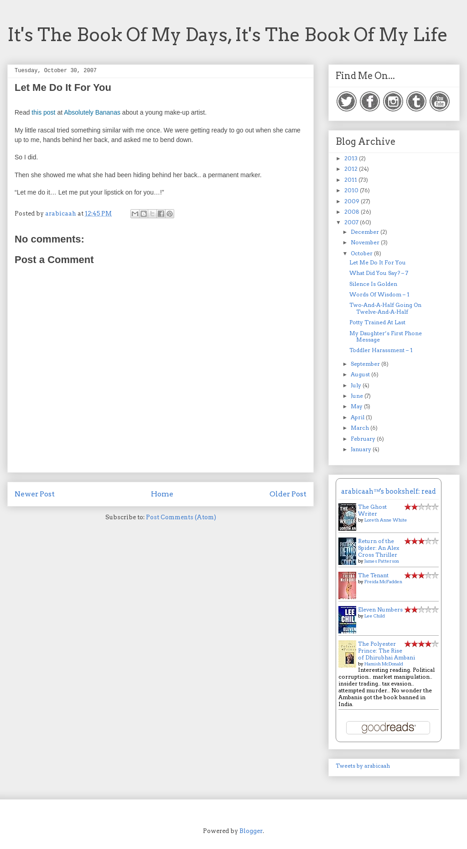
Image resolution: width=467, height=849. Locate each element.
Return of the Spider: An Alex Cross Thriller (378, 548)
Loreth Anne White (385, 519)
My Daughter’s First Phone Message (385, 336)
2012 (351, 168)
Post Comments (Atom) (181, 517)
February (364, 438)
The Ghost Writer (372, 510)
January (362, 449)
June (357, 395)
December (365, 231)
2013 (351, 158)
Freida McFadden (383, 581)
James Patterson (381, 561)
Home (162, 494)
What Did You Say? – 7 (378, 272)
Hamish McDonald (383, 663)
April (358, 417)
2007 (352, 222)
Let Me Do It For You (377, 262)
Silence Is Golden (373, 283)
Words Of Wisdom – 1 (379, 294)
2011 (351, 179)
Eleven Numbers (380, 609)
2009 (352, 201)
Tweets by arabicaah (363, 765)
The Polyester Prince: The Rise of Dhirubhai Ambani (386, 650)
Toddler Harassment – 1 (381, 350)
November (366, 242)
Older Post (288, 494)
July (357, 385)
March (360, 427)
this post (43, 112)
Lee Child (374, 615)
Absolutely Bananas (92, 112)
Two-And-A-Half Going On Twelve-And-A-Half (385, 308)
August (361, 374)
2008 (352, 211)
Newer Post (35, 494)
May (357, 406)
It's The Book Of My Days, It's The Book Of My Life (227, 35)
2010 (352, 190)
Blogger (251, 831)
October (362, 253)
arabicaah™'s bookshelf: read (388, 491)
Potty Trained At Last (377, 322)
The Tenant (373, 575)
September (366, 363)
